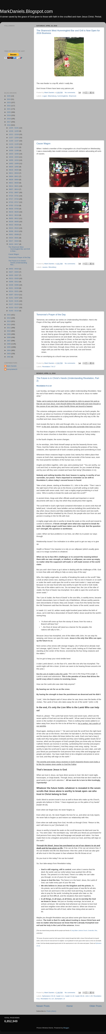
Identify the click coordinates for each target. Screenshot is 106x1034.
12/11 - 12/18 (14, 134)
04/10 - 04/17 (14, 244)
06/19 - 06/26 (14, 212)
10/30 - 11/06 (14, 150)
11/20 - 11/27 (14, 141)
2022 (9, 106)
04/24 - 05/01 (14, 238)
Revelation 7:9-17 (48, 367)
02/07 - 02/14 (14, 295)
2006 (9, 344)
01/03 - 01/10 (14, 311)
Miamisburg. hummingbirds (58, 96)
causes (45, 267)
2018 (9, 119)
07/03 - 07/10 (14, 205)
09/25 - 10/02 (14, 167)
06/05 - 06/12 (14, 218)
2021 (9, 109)
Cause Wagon (43, 143)
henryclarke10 (12, 369)
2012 (9, 324)
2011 (9, 328)
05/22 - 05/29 (14, 225)
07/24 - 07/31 (14, 196)
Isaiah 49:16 (79, 996)
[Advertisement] (69, 120)
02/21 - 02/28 (14, 288)
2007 (9, 341)
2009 (9, 334)
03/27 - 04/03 (14, 272)
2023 (9, 102)
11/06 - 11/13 (14, 147)
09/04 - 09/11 (14, 176)
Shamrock (72, 96)
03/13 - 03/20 (14, 278)
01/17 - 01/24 (14, 304)
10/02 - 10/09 (14, 163)
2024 (9, 99)
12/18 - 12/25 (14, 131)
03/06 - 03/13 (14, 282)
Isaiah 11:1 (60, 996)
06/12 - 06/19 (14, 215)
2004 (9, 350)
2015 (9, 315)
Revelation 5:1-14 (44, 386)
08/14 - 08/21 (14, 186)
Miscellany (52, 267)
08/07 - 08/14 (14, 189)
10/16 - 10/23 (14, 157)
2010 (9, 331)
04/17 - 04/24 (14, 241)
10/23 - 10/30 (14, 154)
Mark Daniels (12, 366)
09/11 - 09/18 (14, 173)
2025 (9, 96)
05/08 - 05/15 (14, 231)
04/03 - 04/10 (14, 269)
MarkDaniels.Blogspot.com (26, 11)
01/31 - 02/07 (14, 298)
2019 (9, 115)
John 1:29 (89, 996)
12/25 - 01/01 (14, 128)
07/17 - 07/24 (14, 199)
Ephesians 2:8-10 (48, 996)
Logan (44, 96)
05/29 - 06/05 (14, 221)
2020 (9, 112)
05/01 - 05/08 (14, 234)
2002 (9, 357)
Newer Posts (43, 1006)
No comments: (70, 92)
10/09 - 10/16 (14, 160)
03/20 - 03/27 (14, 275)
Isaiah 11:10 (69, 996)
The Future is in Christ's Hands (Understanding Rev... (18, 263)
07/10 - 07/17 (14, 202)
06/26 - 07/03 (14, 209)
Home (69, 1006)
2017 (9, 122)
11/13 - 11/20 (14, 144)
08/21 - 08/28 (14, 183)
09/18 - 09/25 (14, 170)
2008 (9, 337)
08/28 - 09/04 (14, 179)
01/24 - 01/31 (14, 301)
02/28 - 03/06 (14, 285)
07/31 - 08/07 (14, 192)
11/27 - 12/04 (14, 138)
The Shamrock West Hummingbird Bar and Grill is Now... (19, 249)
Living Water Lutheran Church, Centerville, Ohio (84, 930)
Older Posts (95, 1006)
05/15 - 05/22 (14, 228)
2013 (9, 321)
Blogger (66, 1028)
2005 (9, 347)
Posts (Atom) (51, 1011)
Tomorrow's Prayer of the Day (51, 314)
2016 (9, 125)
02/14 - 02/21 (14, 291)
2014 (9, 318)
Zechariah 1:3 (60, 999)
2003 (9, 353)
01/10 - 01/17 (14, 307)
